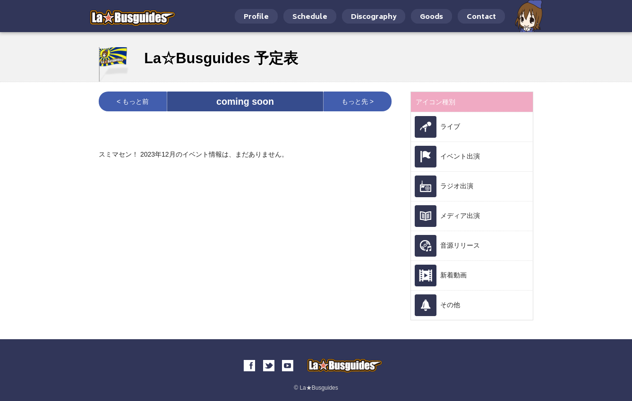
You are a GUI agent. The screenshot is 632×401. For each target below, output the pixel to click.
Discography (373, 17)
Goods (431, 17)
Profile (256, 17)
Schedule (309, 17)
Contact (481, 17)
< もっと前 (133, 101)
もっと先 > (358, 101)
